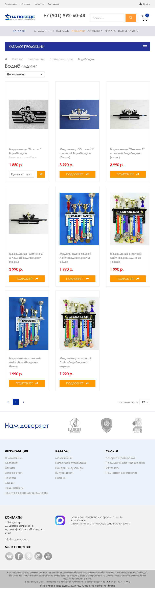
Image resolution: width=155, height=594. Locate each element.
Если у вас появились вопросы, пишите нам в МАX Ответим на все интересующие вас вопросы (100, 526)
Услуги (112, 456)
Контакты (53, 4)
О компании (13, 463)
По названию (24, 74)
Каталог (19, 31)
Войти (144, 4)
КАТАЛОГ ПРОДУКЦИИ (26, 46)
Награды (63, 31)
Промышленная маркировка (125, 468)
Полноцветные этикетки (121, 478)
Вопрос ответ (13, 478)
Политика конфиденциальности (26, 498)
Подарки (78, 31)
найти (131, 18)
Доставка (11, 4)
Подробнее (77, 174)
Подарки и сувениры (69, 473)
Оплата (25, 4)
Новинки (60, 483)
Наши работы (128, 31)
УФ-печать (112, 473)
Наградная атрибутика (70, 468)
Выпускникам (64, 478)
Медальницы (44, 31)
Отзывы (9, 488)
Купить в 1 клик (21, 174)
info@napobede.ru (17, 544)
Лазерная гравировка (120, 463)
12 (145, 402)
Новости (39, 4)
